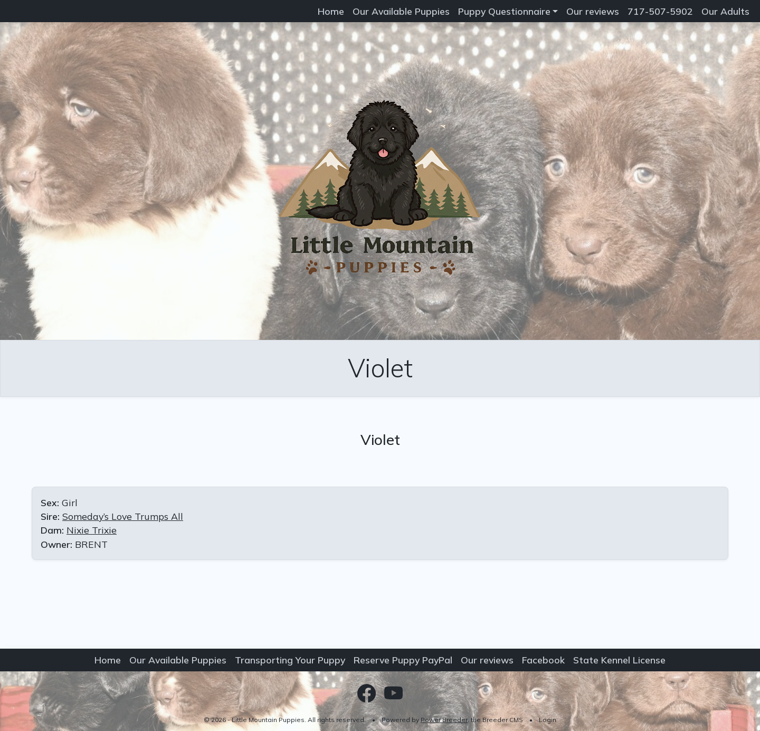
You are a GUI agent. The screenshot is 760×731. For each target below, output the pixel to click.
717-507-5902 (660, 11)
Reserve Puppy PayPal (403, 660)
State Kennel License (619, 660)
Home (331, 11)
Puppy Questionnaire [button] (504, 11)
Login (547, 720)
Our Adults (725, 11)
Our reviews (592, 11)
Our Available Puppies (401, 11)
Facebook (543, 660)
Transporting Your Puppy (290, 660)
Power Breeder (444, 720)
